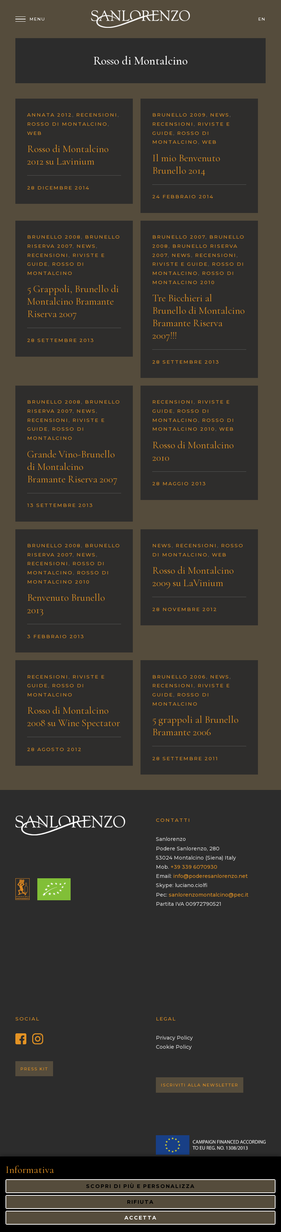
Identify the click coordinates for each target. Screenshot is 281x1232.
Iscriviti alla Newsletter (200, 1085)
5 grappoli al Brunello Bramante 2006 (195, 725)
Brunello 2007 (178, 237)
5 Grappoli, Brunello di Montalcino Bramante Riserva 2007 (73, 301)
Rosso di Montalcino (67, 124)
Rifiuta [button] (140, 1202)
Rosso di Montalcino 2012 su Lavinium (68, 155)
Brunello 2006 (179, 677)
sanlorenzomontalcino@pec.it (208, 894)
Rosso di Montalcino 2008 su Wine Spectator (73, 716)
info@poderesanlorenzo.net (210, 876)
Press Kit (34, 1068)
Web (34, 133)
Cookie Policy (174, 1047)
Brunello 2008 (54, 237)
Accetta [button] (140, 1217)
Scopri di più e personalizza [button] (140, 1186)
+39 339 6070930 (194, 867)
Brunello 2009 (179, 115)
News (219, 115)
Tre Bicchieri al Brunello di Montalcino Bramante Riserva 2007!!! (198, 317)
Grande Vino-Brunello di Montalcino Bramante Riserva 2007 (72, 466)
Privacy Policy (174, 1037)
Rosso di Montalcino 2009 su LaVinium (193, 576)
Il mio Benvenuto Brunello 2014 (186, 164)
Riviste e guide (180, 264)
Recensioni (96, 115)
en (262, 19)
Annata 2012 (49, 115)
